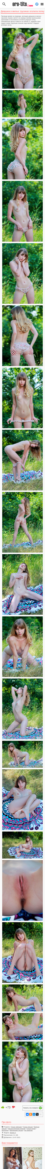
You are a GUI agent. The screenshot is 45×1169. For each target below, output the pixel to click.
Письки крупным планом (16, 1129)
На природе (28, 1130)
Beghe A (13, 1133)
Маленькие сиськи (16, 1130)
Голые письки (28, 1127)
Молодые (5, 1130)
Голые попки (31, 1129)
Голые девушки (16, 1127)
